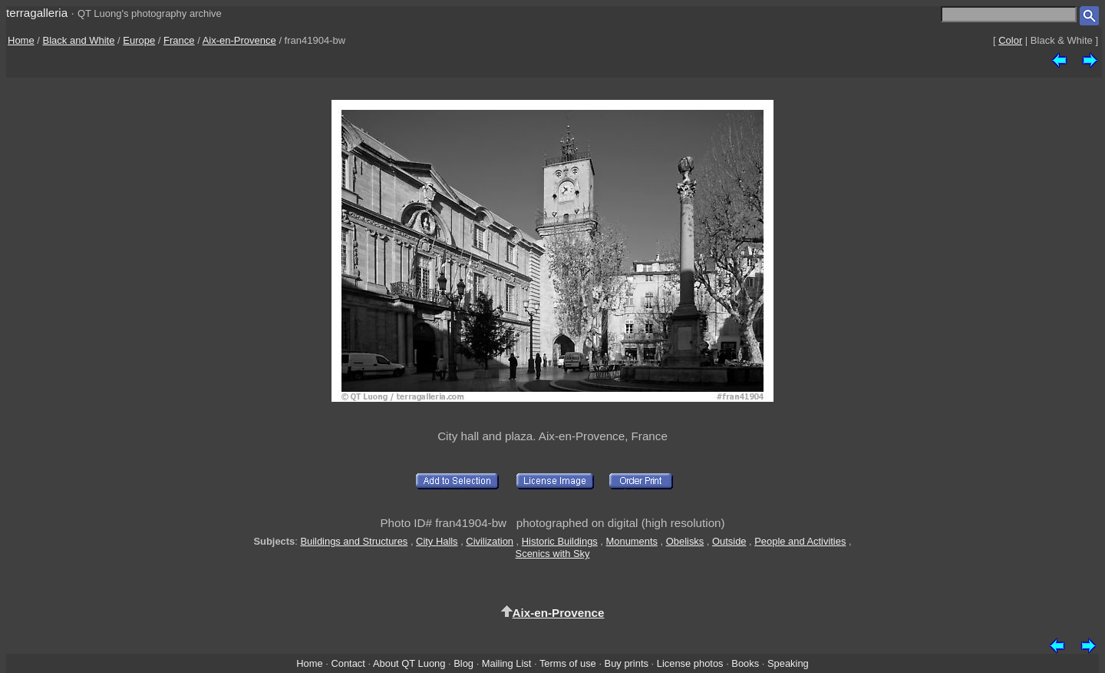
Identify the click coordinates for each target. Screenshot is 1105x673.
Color (1010, 40)
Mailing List (507, 663)
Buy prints (626, 663)
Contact (347, 663)
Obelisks (685, 541)
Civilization (489, 541)
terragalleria (37, 12)
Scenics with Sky (553, 553)
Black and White (79, 40)
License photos (690, 663)
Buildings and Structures (353, 541)
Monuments (632, 541)
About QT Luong (409, 663)
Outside (729, 541)
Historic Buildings (560, 541)
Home (21, 40)
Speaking (788, 663)
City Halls (437, 541)
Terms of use (567, 663)
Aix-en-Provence (239, 40)
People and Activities (800, 541)
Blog (463, 663)
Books (745, 663)
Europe (139, 40)
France (178, 40)
